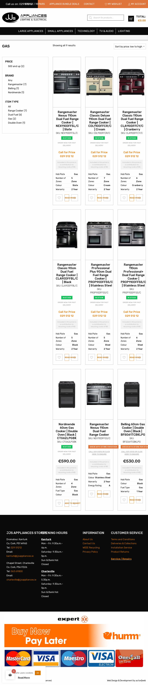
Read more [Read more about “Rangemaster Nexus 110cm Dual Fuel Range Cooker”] (99, 494)
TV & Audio (106, 31)
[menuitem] (34, 4)
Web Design (112, 680)
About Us (88, 539)
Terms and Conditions (123, 539)
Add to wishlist (59, 197)
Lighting (124, 31)
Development (126, 680)
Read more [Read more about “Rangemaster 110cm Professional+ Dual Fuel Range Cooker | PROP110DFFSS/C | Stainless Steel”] (132, 357)
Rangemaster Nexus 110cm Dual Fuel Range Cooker (99, 429)
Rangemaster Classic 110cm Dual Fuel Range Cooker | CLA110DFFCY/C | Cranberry (132, 120)
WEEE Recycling (91, 547)
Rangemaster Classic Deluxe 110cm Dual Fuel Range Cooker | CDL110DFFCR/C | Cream (99, 120)
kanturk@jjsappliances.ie (20, 556)
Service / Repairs (34, 4)
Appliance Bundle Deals (64, 4)
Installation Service (121, 547)
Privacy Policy (90, 551)
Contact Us (89, 543)
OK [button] (38, 673)
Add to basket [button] (67, 503)
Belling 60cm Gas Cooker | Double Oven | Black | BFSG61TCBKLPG (133, 429)
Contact (89, 4)
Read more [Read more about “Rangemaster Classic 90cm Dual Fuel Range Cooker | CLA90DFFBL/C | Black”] (67, 357)
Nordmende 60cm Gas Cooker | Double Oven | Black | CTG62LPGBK (67, 431)
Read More (24, 677)
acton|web (141, 680)
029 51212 (16, 547)
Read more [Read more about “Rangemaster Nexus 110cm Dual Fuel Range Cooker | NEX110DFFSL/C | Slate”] (67, 198)
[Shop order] (130, 46)
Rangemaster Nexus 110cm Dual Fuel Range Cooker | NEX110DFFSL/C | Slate (67, 120)
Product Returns (120, 551)
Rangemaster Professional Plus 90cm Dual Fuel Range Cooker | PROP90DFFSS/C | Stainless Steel (100, 275)
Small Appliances (60, 31)
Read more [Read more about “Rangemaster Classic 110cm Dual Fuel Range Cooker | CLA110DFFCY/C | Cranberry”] (132, 198)
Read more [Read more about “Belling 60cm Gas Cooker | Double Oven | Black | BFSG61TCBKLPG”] (132, 500)
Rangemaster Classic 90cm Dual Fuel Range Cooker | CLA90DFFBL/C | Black (67, 273)
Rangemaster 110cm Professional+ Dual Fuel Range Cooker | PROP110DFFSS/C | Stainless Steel (133, 275)
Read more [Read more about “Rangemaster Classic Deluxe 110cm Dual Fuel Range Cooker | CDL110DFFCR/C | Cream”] (99, 198)
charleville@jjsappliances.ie (21, 579)
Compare (74, 197)
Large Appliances (30, 31)
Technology (86, 31)
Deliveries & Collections (123, 543)
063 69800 (17, 571)
